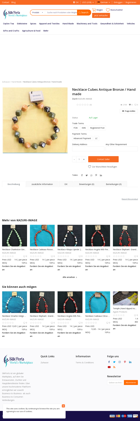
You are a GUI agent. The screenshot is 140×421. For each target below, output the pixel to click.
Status (75, 117)
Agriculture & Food (31, 30)
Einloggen (118, 2)
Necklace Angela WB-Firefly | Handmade (97, 249)
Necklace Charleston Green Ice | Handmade (14, 249)
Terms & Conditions (85, 362)
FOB (76, 127)
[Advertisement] (70, 55)
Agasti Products (120, 311)
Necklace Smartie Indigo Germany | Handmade (14, 316)
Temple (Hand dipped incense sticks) (125, 308)
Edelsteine (22, 23)
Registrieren (130, 2)
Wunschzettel (114, 10)
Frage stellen (128, 111)
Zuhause (6, 82)
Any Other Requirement (116, 144)
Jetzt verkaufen (101, 15)
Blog (13, 2)
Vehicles (131, 23)
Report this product (130, 199)
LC (96, 138)
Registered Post (97, 127)
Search (83, 12)
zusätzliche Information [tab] (42, 184)
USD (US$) (88, 2)
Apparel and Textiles (49, 23)
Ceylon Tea (8, 23)
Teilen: (75, 175)
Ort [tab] (65, 184)
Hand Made (68, 23)
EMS (84, 127)
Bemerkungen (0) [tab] (114, 184)
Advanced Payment (82, 138)
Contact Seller (103, 159)
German (104, 2)
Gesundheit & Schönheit (112, 23)
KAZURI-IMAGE (85, 98)
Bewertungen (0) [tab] (86, 184)
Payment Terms (79, 134)
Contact (5, 2)
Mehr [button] (45, 30)
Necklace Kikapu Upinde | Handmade (70, 249)
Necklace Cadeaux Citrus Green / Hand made (97, 316)
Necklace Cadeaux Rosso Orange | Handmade (42, 249)
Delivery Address (79, 144)
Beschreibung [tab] (14, 184)
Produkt (35, 12)
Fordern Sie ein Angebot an (13, 268)
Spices (33, 23)
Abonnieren (131, 382)
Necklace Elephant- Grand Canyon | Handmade (125, 249)
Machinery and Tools (87, 23)
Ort (76, 2)
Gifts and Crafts (11, 30)
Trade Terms (78, 123)
